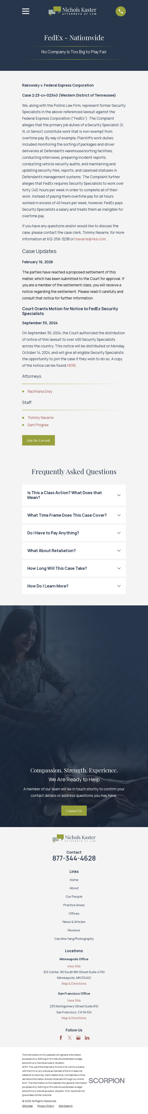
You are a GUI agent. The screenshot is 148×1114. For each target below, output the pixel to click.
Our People (74, 748)
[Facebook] (61, 890)
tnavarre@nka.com (90, 239)
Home (74, 732)
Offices (74, 765)
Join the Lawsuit (38, 440)
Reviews (74, 782)
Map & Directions (74, 835)
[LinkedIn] (87, 890)
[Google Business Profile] (78, 890)
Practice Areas (74, 757)
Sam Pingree (38, 424)
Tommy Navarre (41, 417)
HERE (71, 365)
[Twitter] (69, 890)
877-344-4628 (74, 710)
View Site (74, 818)
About (74, 740)
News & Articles (74, 773)
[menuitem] (27, 957)
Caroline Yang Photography (74, 790)
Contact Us (74, 663)
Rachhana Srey (40, 391)
